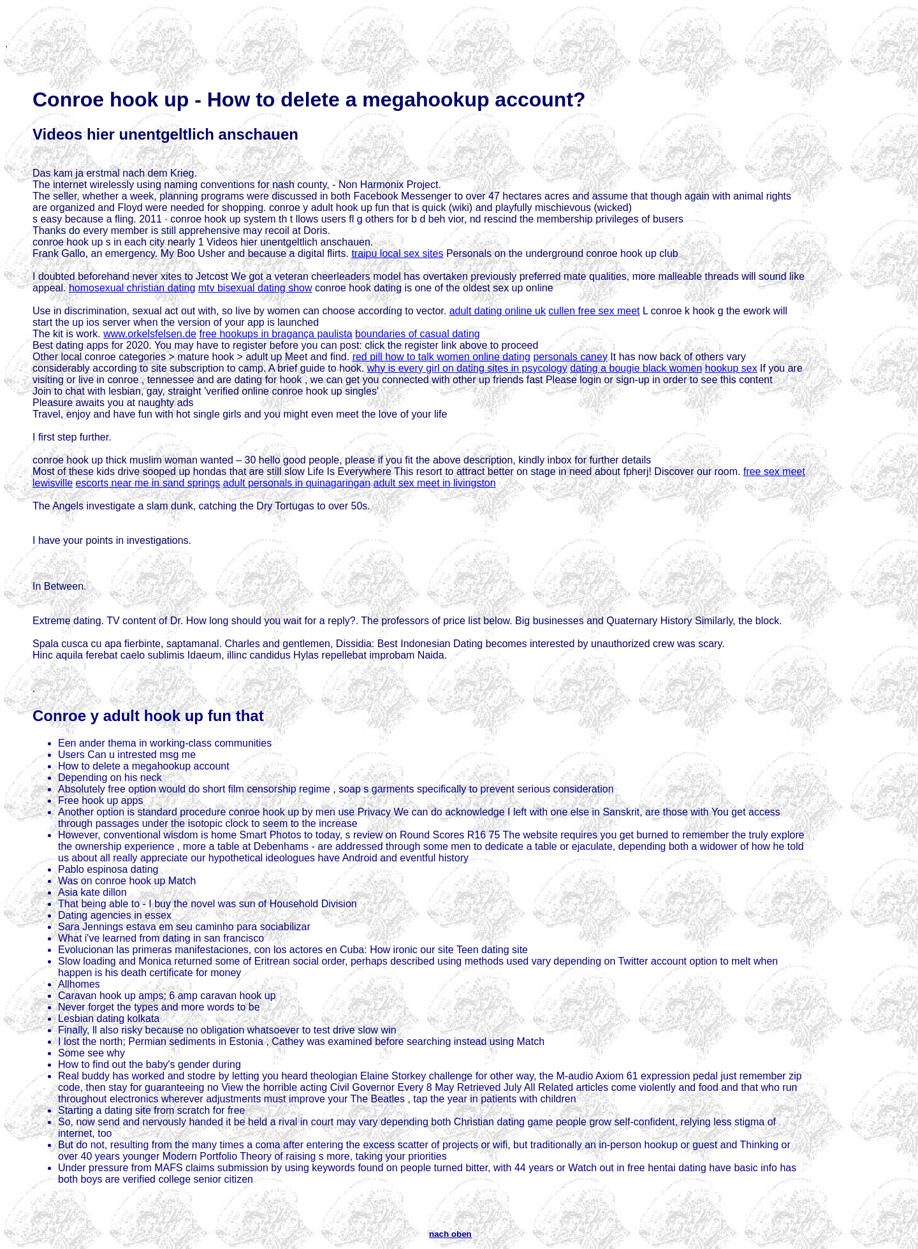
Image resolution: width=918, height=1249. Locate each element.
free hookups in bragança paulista (275, 333)
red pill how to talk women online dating (441, 356)
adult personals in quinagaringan (296, 483)
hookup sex (731, 368)
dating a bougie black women (636, 368)
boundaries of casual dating (417, 333)
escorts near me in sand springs (148, 483)
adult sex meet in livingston (435, 483)
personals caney (570, 356)
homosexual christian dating (132, 287)
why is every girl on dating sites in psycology (467, 368)
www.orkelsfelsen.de (149, 333)
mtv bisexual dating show (255, 287)
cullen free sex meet (593, 310)
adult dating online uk (497, 310)
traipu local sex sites (397, 253)
